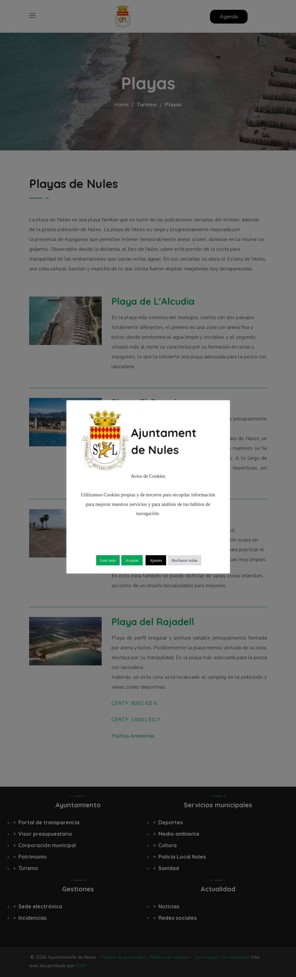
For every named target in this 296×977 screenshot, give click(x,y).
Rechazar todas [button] (185, 560)
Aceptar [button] (132, 560)
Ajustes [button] (155, 560)
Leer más (108, 560)
